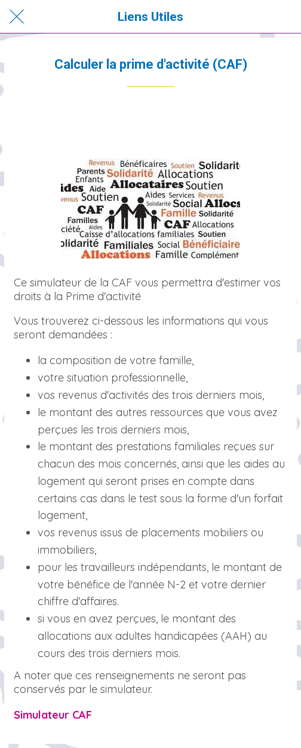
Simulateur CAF (53, 715)
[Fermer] (17, 17)
